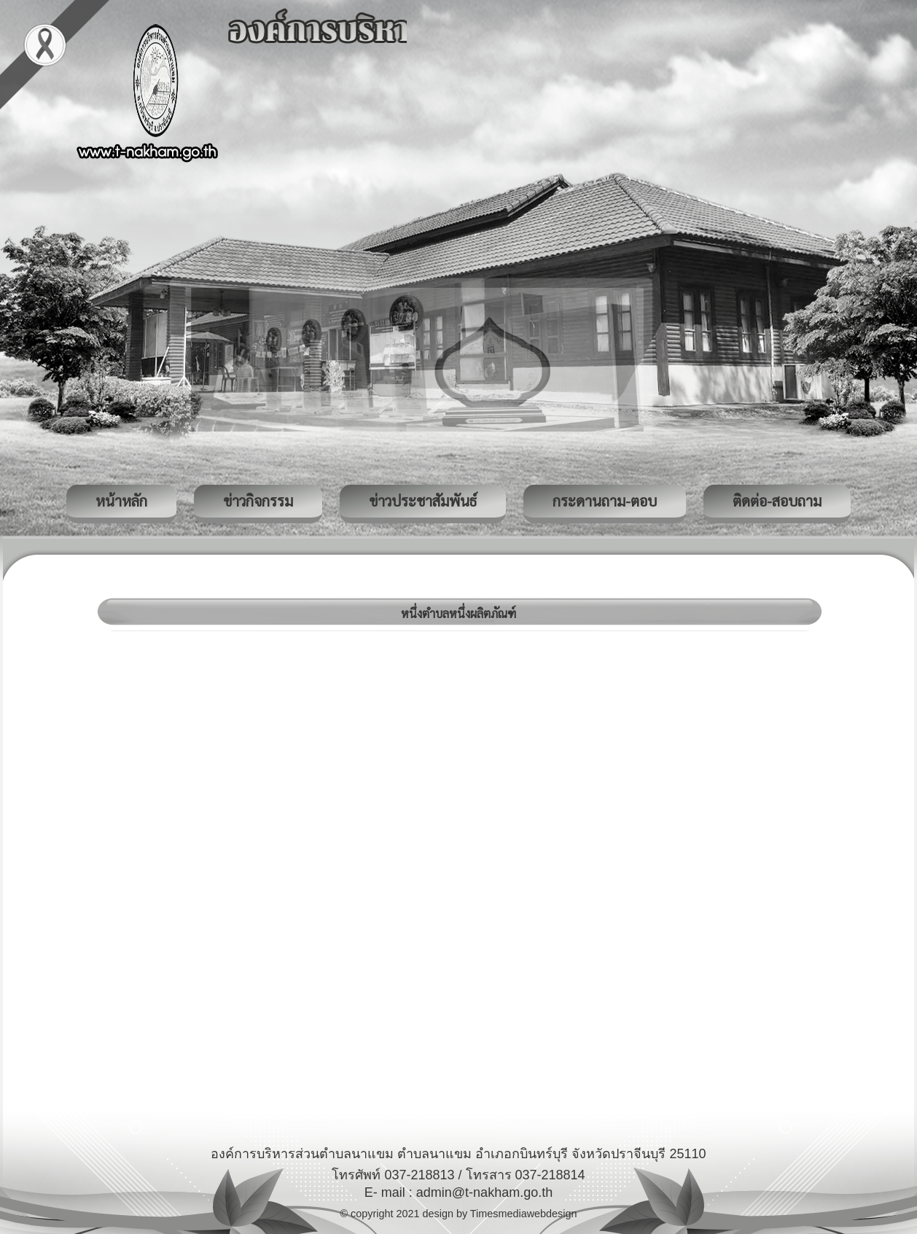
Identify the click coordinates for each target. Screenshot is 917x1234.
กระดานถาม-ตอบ (605, 500)
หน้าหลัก (121, 500)
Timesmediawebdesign (523, 1213)
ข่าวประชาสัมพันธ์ (423, 500)
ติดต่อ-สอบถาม (777, 500)
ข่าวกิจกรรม (258, 500)
